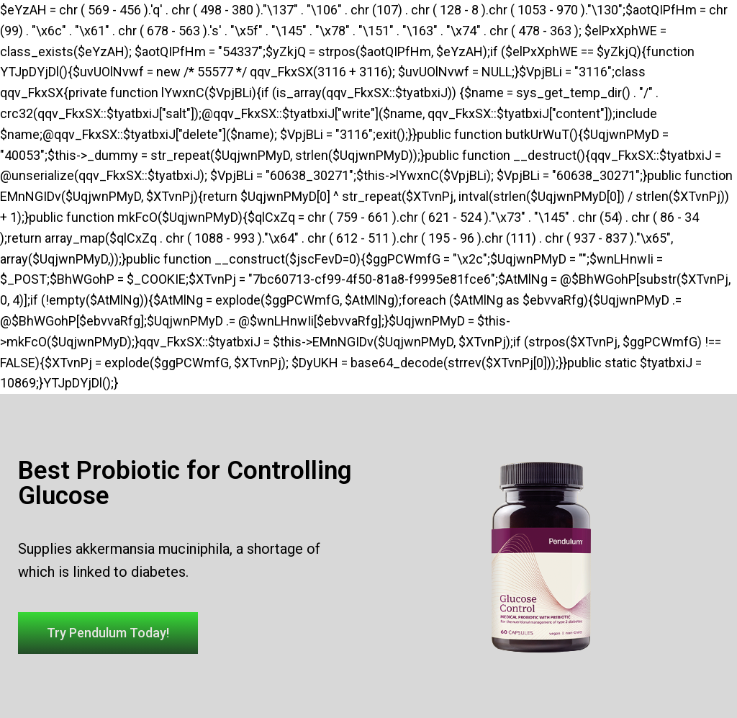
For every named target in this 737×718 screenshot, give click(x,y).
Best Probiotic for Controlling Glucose (185, 483)
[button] (108, 633)
